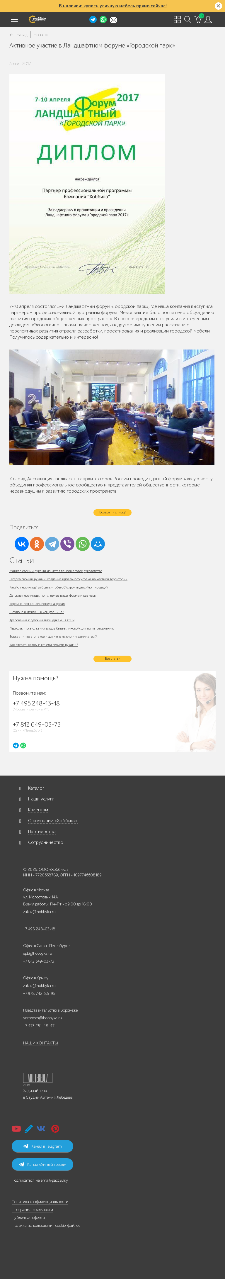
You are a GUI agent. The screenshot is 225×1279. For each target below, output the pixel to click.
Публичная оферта (28, 1217)
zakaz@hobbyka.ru (39, 911)
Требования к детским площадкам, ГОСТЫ (41, 620)
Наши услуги (41, 799)
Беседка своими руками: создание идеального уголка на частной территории (68, 579)
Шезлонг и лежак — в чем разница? (36, 612)
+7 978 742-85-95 (39, 993)
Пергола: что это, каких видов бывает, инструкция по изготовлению (61, 628)
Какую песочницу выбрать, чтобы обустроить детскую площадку (58, 587)
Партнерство (42, 831)
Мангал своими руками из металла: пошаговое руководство (55, 571)
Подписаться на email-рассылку (40, 1180)
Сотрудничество (45, 842)
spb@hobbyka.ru (37, 953)
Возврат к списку (112, 512)
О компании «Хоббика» (53, 820)
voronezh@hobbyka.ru (42, 1017)
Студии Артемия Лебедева (49, 1097)
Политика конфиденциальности (40, 1201)
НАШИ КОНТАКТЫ (40, 1043)
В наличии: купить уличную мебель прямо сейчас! (113, 6)
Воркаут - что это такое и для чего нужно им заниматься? (53, 637)
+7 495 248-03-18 (39, 929)
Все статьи (112, 659)
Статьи (21, 560)
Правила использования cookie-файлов (46, 1225)
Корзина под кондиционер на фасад (37, 604)
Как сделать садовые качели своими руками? (43, 645)
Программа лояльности (32, 1209)
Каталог (36, 788)
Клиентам (38, 809)
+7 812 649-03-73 (38, 961)
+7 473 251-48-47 (38, 1025)
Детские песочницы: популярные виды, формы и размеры (52, 595)
